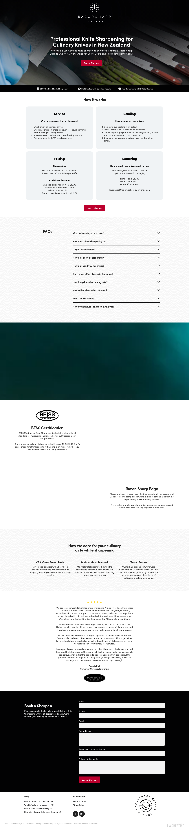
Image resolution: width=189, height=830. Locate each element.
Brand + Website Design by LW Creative (19, 824)
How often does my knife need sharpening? (42, 812)
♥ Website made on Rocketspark (85, 824)
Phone (82, 711)
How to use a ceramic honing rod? (38, 808)
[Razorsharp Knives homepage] (94, 13)
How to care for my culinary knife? (38, 801)
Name (81, 701)
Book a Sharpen (89, 779)
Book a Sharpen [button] (91, 62)
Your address (85, 731)
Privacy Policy (78, 805)
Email (81, 721)
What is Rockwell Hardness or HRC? (39, 805)
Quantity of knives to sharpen (92, 749)
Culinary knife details (88, 759)
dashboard (68, 824)
